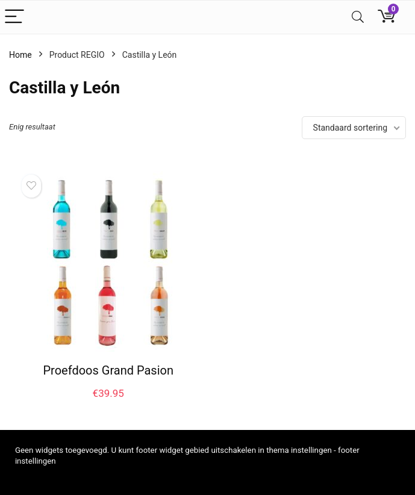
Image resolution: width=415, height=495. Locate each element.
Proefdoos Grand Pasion (108, 370)
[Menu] (14, 17)
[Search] (357, 17)
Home (20, 55)
